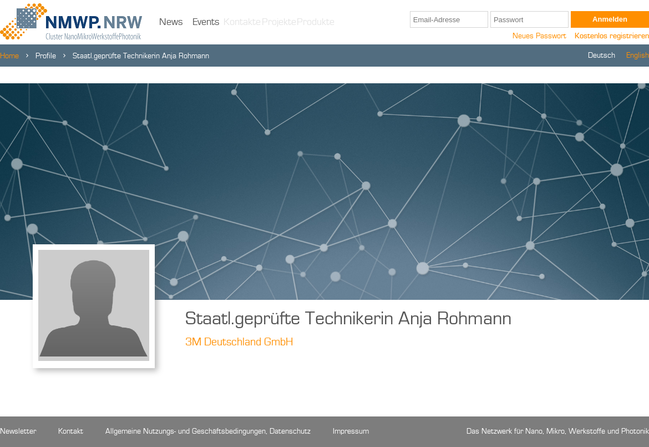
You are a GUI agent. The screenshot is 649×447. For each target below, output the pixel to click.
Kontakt (70, 431)
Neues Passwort (539, 36)
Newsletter (18, 431)
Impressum (351, 431)
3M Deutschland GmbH (239, 342)
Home (9, 56)
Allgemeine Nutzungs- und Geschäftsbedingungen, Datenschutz (208, 431)
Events (206, 22)
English (637, 55)
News (171, 22)
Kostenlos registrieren (612, 36)
